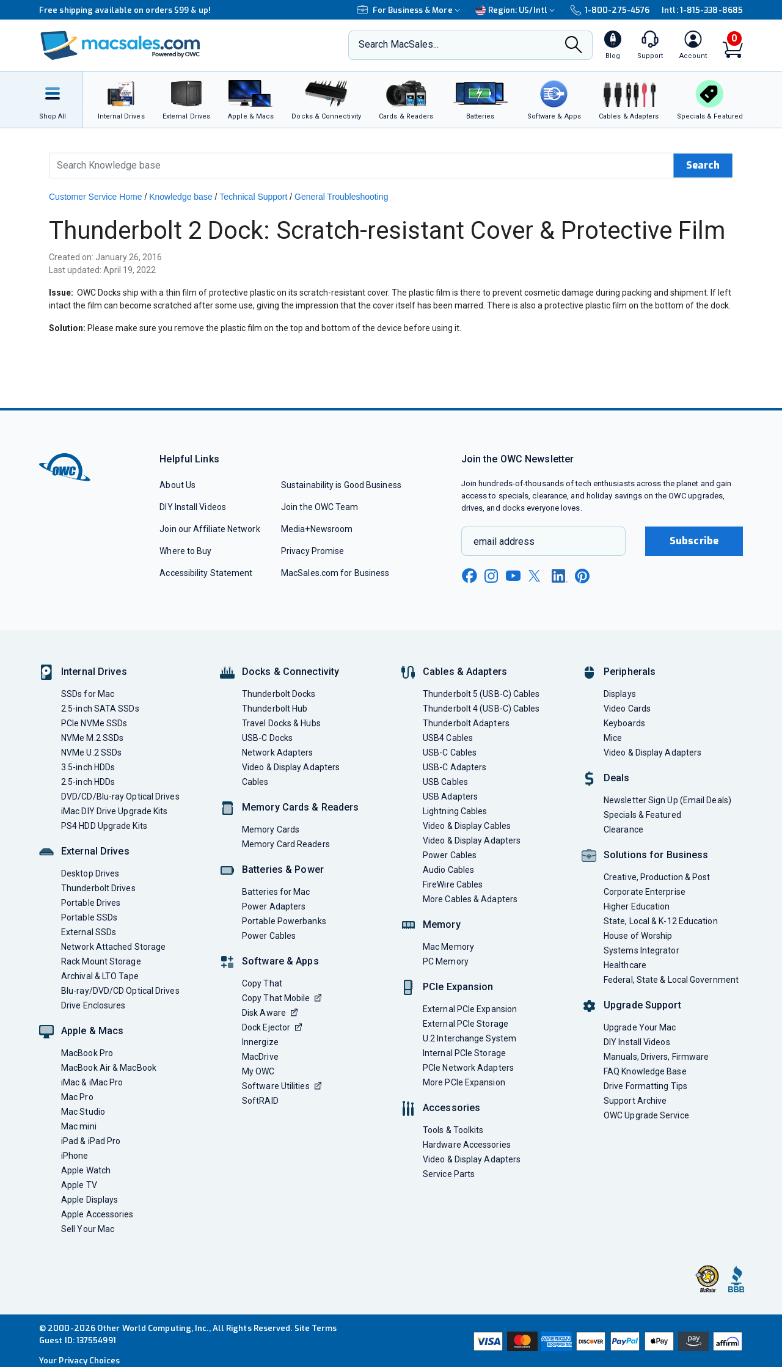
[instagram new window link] (491, 576)
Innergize (260, 1042)
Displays (620, 694)
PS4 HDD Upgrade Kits (104, 826)
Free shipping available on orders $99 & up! (125, 10)
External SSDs (88, 932)
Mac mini (79, 1126)
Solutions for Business (656, 855)
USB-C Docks (267, 738)
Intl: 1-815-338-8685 (702, 10)
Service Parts (449, 1174)
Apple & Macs (92, 1031)
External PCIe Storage (465, 1024)
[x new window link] (536, 575)
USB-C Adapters (454, 767)
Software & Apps (280, 961)
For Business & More (410, 10)
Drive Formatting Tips (645, 1086)
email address (504, 541)
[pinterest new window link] (582, 576)
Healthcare (625, 965)
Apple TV (79, 1185)
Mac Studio (83, 1112)
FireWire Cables (453, 884)
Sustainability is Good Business (341, 485)
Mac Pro (77, 1097)
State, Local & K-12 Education (661, 921)
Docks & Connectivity (290, 671)
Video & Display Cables (467, 826)
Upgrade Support (642, 1005)
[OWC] (120, 45)
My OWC (258, 1071)
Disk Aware (270, 1013)
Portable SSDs (89, 917)
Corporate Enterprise (644, 892)
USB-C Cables (450, 752)
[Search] (573, 46)
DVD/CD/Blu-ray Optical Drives (120, 796)
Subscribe (694, 540)
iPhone (75, 1156)
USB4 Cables (448, 738)
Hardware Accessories (467, 1145)
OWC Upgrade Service (646, 1115)
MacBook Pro (87, 1053)
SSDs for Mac (87, 694)
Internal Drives (94, 671)
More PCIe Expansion (464, 1082)
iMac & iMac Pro (92, 1082)
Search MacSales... (399, 44)
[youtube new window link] (513, 575)
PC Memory (446, 961)
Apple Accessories (97, 1214)
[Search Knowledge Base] (361, 165)
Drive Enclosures (93, 1005)
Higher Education (637, 906)
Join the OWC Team (320, 507)
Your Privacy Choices (79, 1360)
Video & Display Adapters (291, 767)
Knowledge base (181, 197)
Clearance (623, 829)
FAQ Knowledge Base (645, 1071)
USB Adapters (450, 796)
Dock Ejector (272, 1027)
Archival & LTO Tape (100, 976)
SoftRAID (260, 1101)
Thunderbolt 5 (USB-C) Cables (481, 694)
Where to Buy (185, 551)
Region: (516, 10)
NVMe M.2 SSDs (92, 738)
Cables (255, 782)
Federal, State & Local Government (671, 980)
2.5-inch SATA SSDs (100, 708)
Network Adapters (277, 752)
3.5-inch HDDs (88, 767)
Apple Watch (86, 1170)
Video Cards (627, 708)
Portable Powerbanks (284, 921)
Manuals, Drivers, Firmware (656, 1057)
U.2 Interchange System (469, 1038)
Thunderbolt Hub (274, 708)
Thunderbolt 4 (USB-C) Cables (481, 708)
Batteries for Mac (276, 892)
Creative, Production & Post (657, 877)
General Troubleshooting (341, 197)
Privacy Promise (312, 551)
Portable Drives (90, 903)
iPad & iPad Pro (90, 1141)
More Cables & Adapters (470, 899)
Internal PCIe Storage (464, 1053)
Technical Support (253, 197)
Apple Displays (89, 1200)
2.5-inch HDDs (88, 782)
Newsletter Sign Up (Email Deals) (667, 800)
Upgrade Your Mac (640, 1027)
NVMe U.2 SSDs (91, 752)
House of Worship (638, 936)
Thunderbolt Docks (279, 694)
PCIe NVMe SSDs (94, 723)
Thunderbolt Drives (98, 888)
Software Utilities (281, 1086)
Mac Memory (448, 947)
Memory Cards (270, 829)
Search (703, 165)
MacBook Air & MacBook (108, 1068)
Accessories (451, 1108)
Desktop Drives (90, 873)
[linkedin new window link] (560, 576)
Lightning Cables (455, 811)
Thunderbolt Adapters (466, 723)
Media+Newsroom (317, 529)
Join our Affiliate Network (209, 529)
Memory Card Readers (286, 844)
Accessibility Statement (205, 573)
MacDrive (260, 1057)
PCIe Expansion (458, 987)
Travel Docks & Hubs (281, 723)
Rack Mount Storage (101, 961)
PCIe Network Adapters (468, 1068)
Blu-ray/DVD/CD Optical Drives (120, 991)
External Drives (95, 851)
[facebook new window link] (469, 576)
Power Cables (269, 936)
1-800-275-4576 (609, 10)
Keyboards (624, 723)
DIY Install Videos (192, 507)
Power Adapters (273, 906)
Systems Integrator (641, 950)
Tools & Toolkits (453, 1130)
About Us (177, 485)
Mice (613, 738)
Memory (442, 924)
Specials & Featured (642, 815)
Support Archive (635, 1101)
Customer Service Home (95, 197)
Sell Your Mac (87, 1229)
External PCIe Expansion (470, 1009)
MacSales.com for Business (335, 573)
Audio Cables (448, 870)
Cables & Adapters (465, 671)
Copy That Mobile (281, 998)
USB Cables (445, 782)
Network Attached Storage (113, 947)
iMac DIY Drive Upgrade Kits (114, 811)
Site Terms (315, 1328)
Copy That (262, 983)
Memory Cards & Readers (300, 807)
